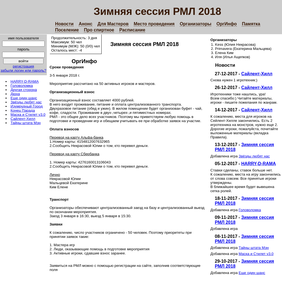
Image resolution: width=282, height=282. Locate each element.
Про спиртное (99, 30)
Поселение (67, 30)
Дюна (15, 94)
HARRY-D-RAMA (24, 81)
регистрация (23, 66)
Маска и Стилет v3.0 (27, 114)
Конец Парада (22, 110)
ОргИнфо (226, 24)
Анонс (86, 24)
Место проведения (154, 24)
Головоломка (21, 86)
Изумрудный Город (26, 106)
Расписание (132, 30)
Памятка (251, 24)
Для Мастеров (113, 24)
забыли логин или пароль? (23, 70)
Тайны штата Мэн (25, 123)
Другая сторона (23, 90)
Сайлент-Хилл (22, 119)
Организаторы (196, 24)
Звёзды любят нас (26, 102)
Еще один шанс (23, 98)
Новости (64, 24)
